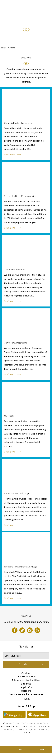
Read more (9, 154)
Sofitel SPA (30, 16)
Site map (26, 683)
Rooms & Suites (14, 5)
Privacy (26, 698)
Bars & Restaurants (29, 5)
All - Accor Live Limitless (26, 680)
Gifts (10, 26)
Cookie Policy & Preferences (26, 694)
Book (22, 749)
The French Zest (26, 676)
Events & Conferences (16, 16)
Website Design (27, 729)
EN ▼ (17, 26)
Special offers (42, 16)
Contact (26, 673)
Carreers (26, 690)
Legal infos (26, 687)
